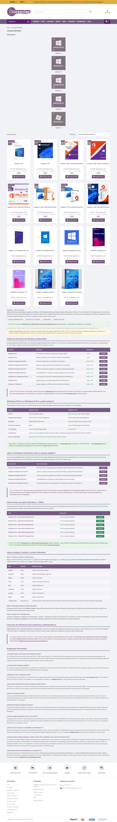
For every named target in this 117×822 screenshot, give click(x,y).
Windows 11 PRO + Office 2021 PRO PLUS (72, 207)
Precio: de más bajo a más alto (94, 134)
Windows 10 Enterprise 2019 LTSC (45, 250)
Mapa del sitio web (12, 809)
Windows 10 (58, 90)
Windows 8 (58, 109)
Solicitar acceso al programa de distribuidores (33, 641)
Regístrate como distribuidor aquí (30, 757)
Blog (34, 797)
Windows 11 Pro (45, 163)
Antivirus (50, 21)
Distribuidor (81, 21)
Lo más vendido (11, 804)
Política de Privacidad (12, 798)
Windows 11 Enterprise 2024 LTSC (45, 292)
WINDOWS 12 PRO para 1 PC (98, 250)
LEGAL (89, 21)
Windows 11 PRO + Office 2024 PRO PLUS (98, 207)
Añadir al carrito (19, 177)
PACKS (64, 21)
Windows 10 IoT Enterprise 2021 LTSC (19, 250)
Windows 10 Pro (18, 163)
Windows (36, 21)
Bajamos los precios (38, 789)
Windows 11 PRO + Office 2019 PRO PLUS (45, 207)
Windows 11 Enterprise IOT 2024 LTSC (72, 292)
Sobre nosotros (11, 793)
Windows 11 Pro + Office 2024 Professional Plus (34, 543)
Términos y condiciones (13, 790)
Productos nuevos (11, 801)
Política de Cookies (12, 796)
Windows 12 (58, 53)
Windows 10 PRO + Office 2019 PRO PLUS (98, 163)
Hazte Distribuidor (38, 800)
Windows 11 (58, 72)
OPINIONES (71, 21)
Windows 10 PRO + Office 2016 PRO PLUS (72, 163)
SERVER (58, 21)
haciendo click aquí (78, 2)
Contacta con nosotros (13, 807)
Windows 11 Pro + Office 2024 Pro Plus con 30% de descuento (39, 324)
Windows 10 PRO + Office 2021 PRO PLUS (19, 207)
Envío (8, 784)
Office (43, 21)
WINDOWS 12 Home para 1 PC (19, 292)
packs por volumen (54, 545)
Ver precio (103, 353)
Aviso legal (10, 787)
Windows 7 (58, 128)
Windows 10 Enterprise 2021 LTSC (72, 250)
